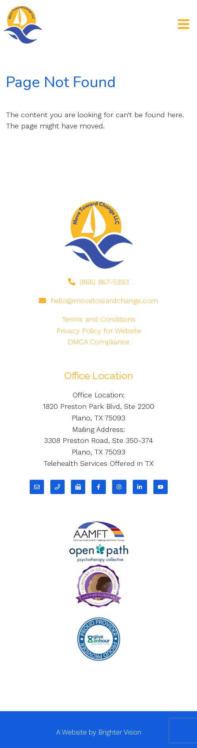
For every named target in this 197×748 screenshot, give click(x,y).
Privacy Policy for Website (98, 330)
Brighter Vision (119, 732)
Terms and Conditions (99, 319)
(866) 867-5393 (104, 282)
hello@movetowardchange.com (104, 300)
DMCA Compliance (99, 342)
